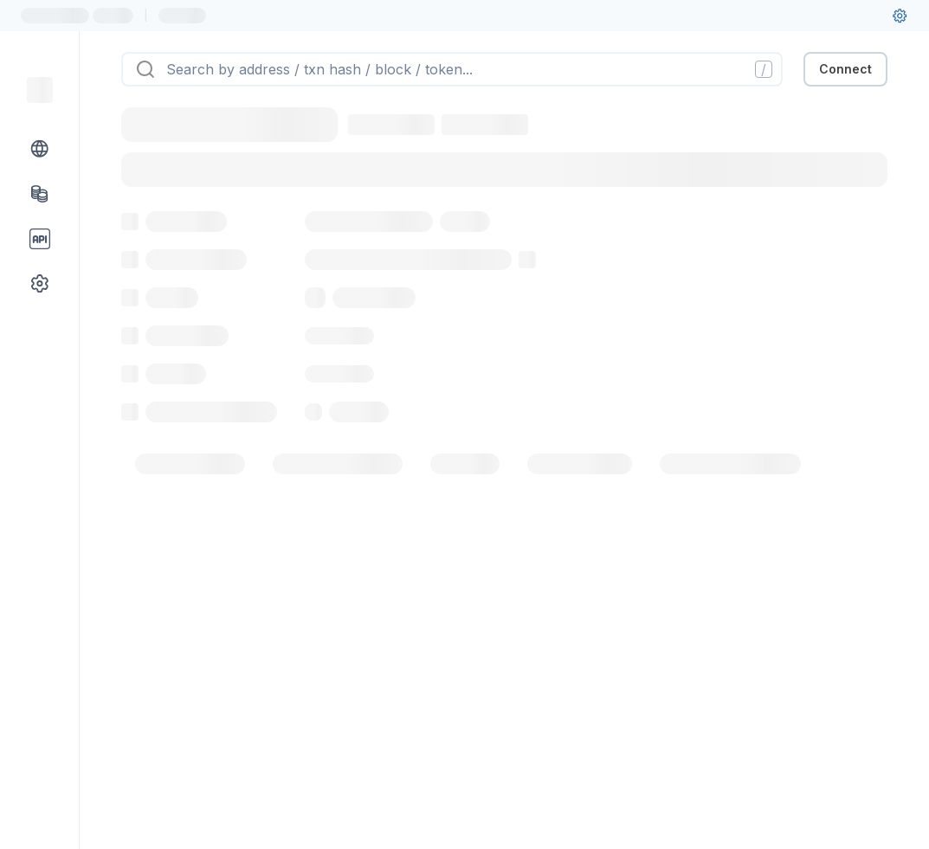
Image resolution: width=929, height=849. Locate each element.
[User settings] (899, 15)
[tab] (190, 464)
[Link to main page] (40, 90)
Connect (845, 68)
